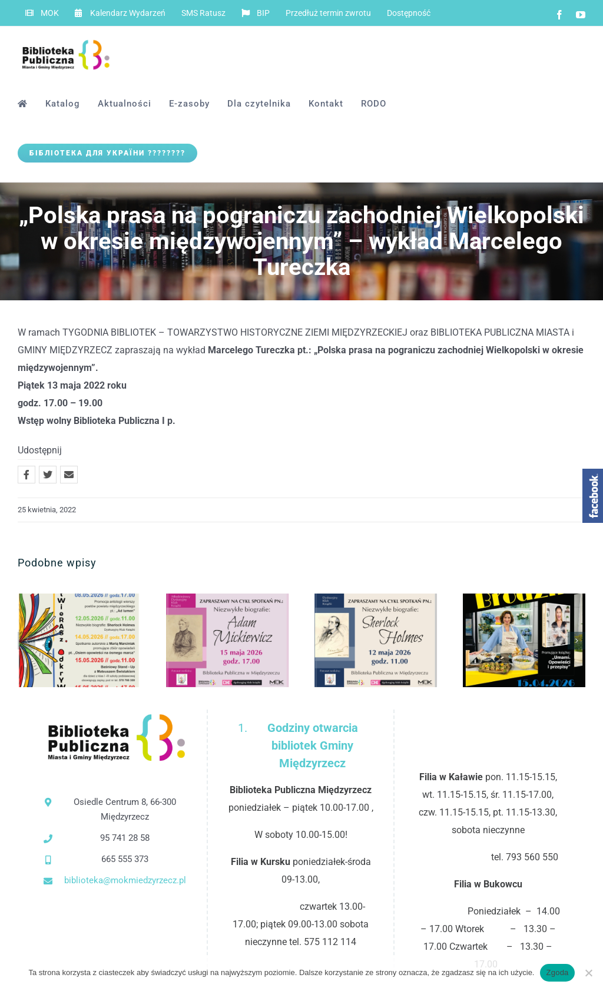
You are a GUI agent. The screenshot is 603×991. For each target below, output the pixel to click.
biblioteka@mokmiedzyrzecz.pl (125, 880)
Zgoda (557, 972)
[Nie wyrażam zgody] (588, 973)
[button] (26, 640)
